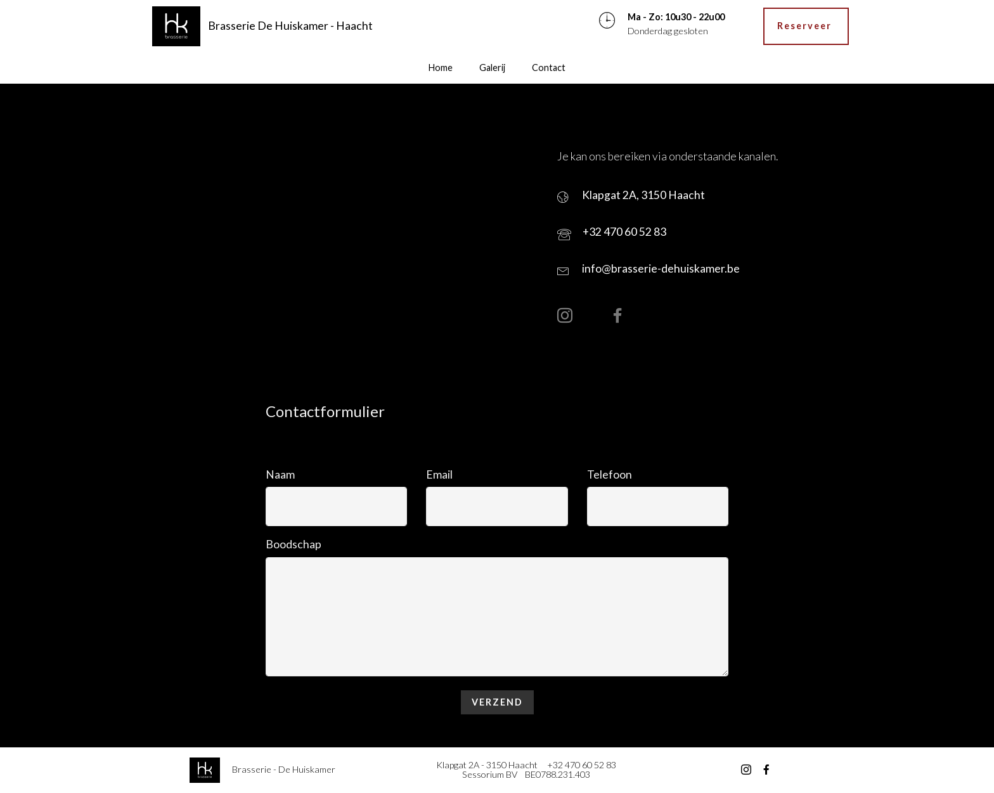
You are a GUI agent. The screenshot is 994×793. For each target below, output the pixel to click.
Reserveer (806, 25)
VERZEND (497, 702)
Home (441, 67)
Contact (548, 67)
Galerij (492, 67)
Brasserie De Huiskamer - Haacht (291, 25)
